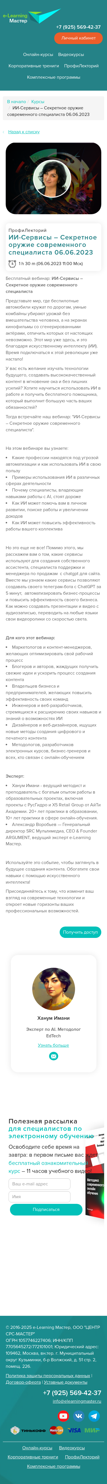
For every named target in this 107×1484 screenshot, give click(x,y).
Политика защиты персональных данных (48, 1376)
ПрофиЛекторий (81, 66)
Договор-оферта (23, 1382)
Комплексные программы (53, 77)
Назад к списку (24, 132)
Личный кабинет (78, 38)
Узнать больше (53, 1045)
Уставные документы (65, 1382)
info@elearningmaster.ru (77, 1401)
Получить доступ (80, 932)
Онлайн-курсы (38, 54)
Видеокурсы (71, 54)
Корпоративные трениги (34, 66)
